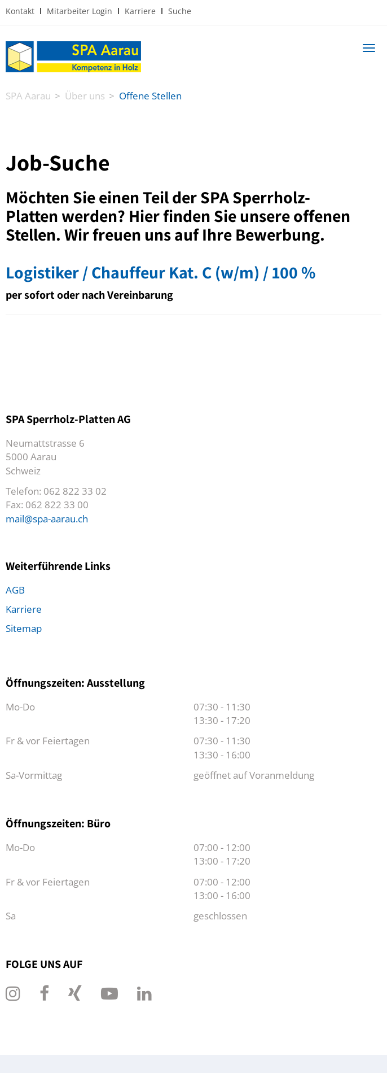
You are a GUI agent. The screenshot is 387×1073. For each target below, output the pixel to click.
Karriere (140, 11)
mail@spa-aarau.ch (47, 518)
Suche (179, 11)
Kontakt (20, 11)
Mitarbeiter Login (79, 11)
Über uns (85, 95)
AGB (15, 589)
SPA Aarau (28, 95)
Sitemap (24, 628)
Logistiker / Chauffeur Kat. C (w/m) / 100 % (160, 272)
